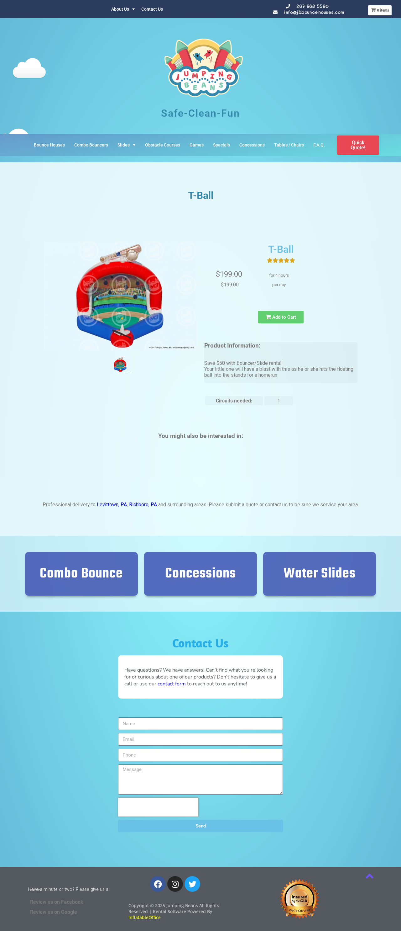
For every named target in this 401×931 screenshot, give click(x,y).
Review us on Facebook (56, 902)
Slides (126, 145)
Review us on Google (53, 912)
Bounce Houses (49, 144)
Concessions (252, 144)
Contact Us (152, 9)
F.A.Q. (319, 144)
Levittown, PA (112, 505)
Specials (221, 144)
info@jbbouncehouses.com (314, 12)
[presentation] (158, 807)
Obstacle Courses (162, 144)
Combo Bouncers (91, 144)
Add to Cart (281, 317)
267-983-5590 (312, 6)
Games (197, 144)
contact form (172, 683)
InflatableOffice (144, 917)
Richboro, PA (143, 505)
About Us (123, 9)
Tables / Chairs (289, 144)
